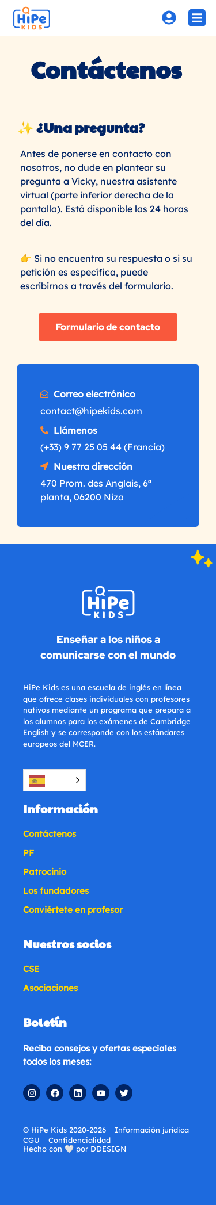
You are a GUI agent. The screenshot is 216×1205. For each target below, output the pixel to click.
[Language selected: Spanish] (54, 780)
